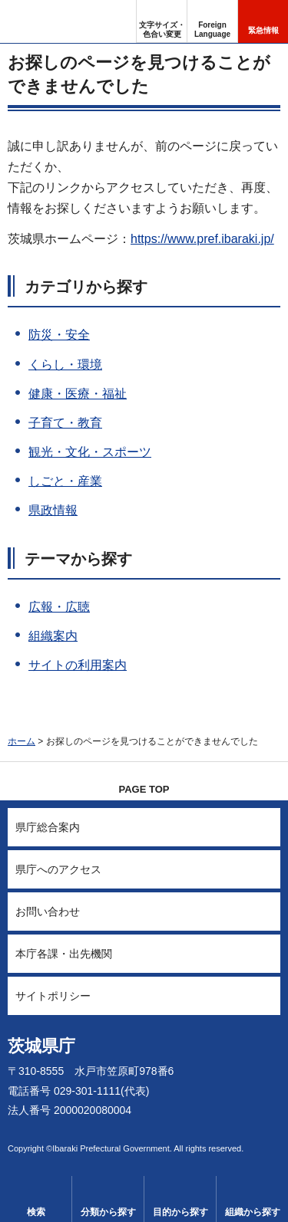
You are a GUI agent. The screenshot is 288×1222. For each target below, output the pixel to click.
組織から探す (252, 1212)
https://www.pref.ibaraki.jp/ (202, 238)
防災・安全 (59, 334)
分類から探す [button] (108, 1212)
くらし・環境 (65, 364)
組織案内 (53, 635)
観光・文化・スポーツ (89, 451)
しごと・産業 (65, 481)
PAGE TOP (144, 789)
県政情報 (53, 510)
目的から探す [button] (180, 1212)
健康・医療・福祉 (77, 393)
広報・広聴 (59, 606)
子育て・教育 (65, 422)
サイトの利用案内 (77, 665)
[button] (212, 21)
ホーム (21, 741)
